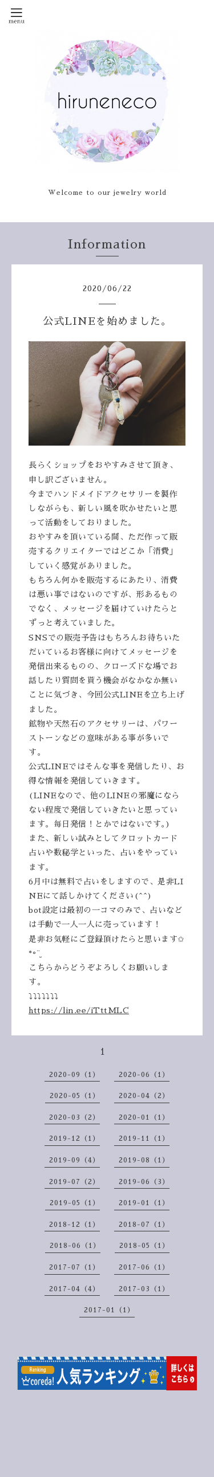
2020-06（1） (144, 1074)
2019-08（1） (144, 1160)
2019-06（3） (144, 1181)
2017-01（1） (109, 1310)
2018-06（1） (75, 1245)
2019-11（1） (144, 1138)
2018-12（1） (74, 1224)
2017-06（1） (144, 1267)
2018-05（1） (144, 1245)
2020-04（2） (144, 1095)
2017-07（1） (74, 1267)
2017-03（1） (144, 1289)
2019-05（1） (75, 1202)
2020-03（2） (74, 1117)
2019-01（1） (144, 1202)
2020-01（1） (144, 1117)
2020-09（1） (74, 1074)
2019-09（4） (74, 1160)
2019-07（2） (74, 1181)
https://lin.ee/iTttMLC (79, 1010)
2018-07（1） (144, 1224)
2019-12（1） (74, 1138)
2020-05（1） (75, 1095)
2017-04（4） (74, 1289)
